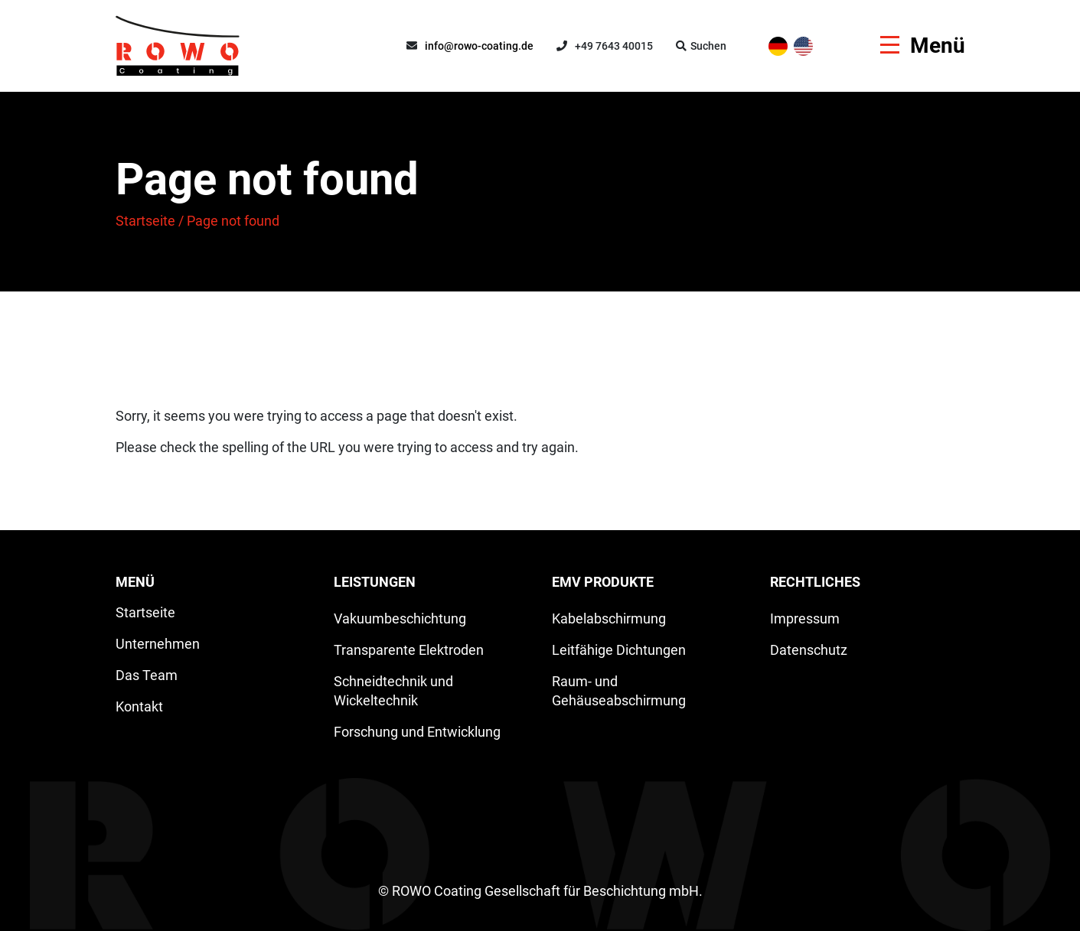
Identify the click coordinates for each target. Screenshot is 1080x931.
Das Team (147, 675)
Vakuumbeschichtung (400, 618)
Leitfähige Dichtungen (619, 650)
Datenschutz (808, 650)
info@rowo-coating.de (479, 46)
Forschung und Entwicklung (417, 732)
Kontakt (139, 706)
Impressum (805, 618)
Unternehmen (158, 644)
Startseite (145, 221)
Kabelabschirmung (609, 618)
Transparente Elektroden (409, 650)
